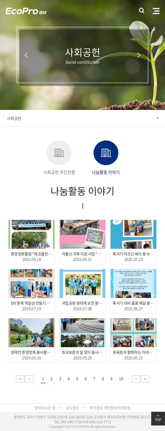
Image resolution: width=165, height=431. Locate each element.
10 (121, 378)
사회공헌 (14, 118)
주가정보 (96, 407)
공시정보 (72, 407)
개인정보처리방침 (117, 407)
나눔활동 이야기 (106, 157)
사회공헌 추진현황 (59, 157)
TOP (158, 418)
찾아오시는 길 (45, 407)
